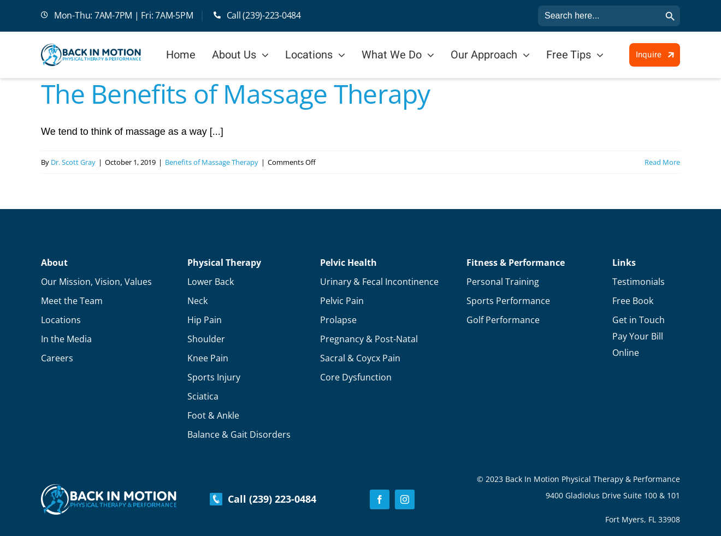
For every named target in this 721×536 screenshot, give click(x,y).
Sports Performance (508, 301)
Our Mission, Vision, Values (96, 282)
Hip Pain (204, 320)
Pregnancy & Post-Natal (369, 339)
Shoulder (206, 339)
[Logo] (91, 48)
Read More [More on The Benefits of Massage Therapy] (662, 162)
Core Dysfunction (356, 377)
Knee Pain (207, 358)
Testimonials (638, 282)
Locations (61, 320)
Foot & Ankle (213, 415)
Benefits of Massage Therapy (211, 162)
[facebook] (379, 499)
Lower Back (210, 282)
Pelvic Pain (342, 301)
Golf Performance (503, 320)
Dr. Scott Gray (73, 162)
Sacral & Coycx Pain (360, 358)
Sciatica (202, 396)
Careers (57, 358)
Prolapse (338, 320)
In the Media (66, 339)
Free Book (632, 301)
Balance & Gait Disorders (239, 434)
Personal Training (502, 282)
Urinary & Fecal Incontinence (379, 282)
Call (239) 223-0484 (263, 498)
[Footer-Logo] (108, 489)
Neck (197, 301)
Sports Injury (213, 377)
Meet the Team (72, 301)
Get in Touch (638, 320)
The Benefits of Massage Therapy (235, 93)
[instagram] (405, 499)
